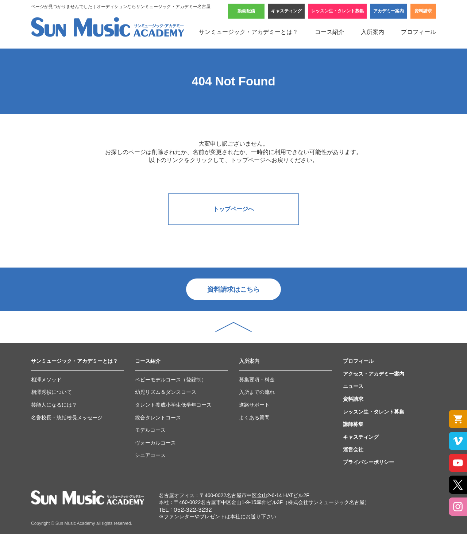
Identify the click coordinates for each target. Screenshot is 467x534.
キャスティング (286, 11)
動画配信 (246, 11)
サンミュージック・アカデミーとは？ (248, 32)
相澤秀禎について (51, 392)
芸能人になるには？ (54, 405)
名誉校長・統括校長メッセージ (67, 417)
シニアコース (150, 455)
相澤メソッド (46, 380)
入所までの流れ (257, 392)
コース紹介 (329, 32)
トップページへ (233, 209)
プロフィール (418, 32)
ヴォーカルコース (155, 443)
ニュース (353, 386)
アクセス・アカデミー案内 (373, 374)
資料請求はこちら (233, 289)
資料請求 (423, 11)
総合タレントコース (158, 417)
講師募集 (353, 424)
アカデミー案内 (388, 11)
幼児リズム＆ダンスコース (165, 392)
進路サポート (254, 405)
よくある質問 (254, 417)
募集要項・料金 (257, 380)
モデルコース (150, 430)
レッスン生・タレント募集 (337, 11)
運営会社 (353, 449)
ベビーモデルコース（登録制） (171, 380)
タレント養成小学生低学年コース (173, 405)
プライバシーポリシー (368, 462)
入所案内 (372, 32)
